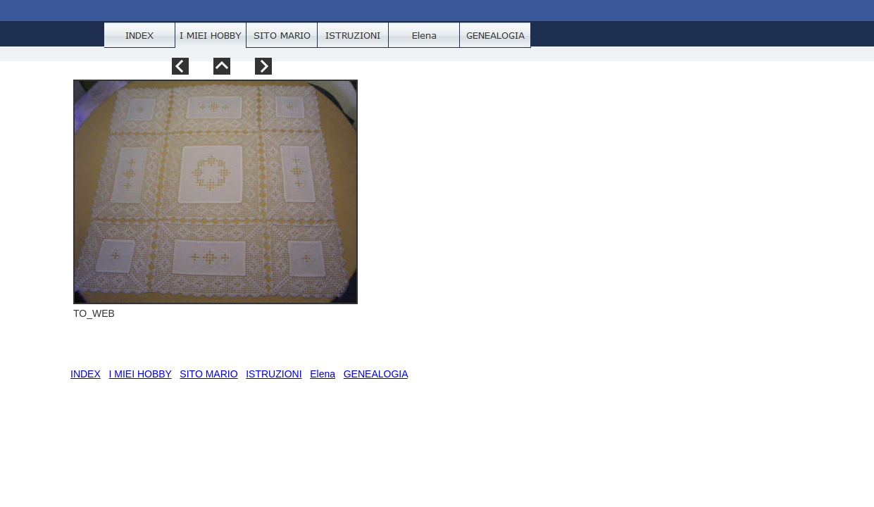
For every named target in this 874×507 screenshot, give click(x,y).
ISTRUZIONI (273, 374)
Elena (322, 374)
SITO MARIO (208, 374)
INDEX (85, 374)
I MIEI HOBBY (139, 374)
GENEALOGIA (376, 374)
